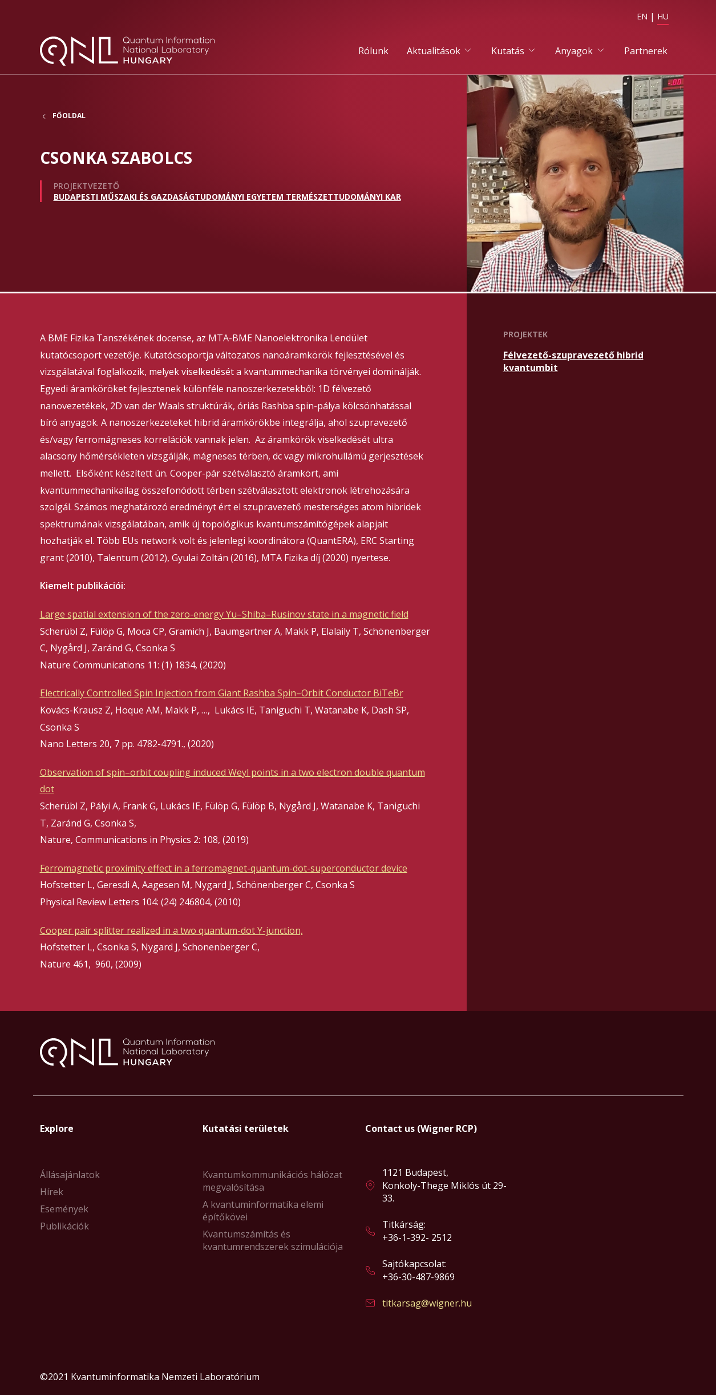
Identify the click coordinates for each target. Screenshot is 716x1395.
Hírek (51, 1192)
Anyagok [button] (574, 52)
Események (64, 1209)
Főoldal (69, 119)
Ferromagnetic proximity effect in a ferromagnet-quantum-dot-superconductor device (223, 869)
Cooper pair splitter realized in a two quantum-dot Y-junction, (171, 931)
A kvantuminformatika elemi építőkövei (263, 1210)
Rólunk (373, 52)
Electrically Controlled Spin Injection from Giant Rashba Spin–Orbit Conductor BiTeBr (221, 694)
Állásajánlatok (70, 1174)
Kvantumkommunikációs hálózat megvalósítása (272, 1181)
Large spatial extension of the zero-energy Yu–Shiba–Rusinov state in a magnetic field (224, 616)
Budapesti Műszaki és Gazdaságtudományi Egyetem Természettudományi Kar (227, 199)
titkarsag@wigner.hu (427, 1303)
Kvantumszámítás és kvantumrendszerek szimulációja (273, 1240)
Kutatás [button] (507, 52)
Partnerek (646, 52)
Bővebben (589, 363)
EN (642, 16)
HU (663, 16)
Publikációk (64, 1226)
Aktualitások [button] (433, 52)
